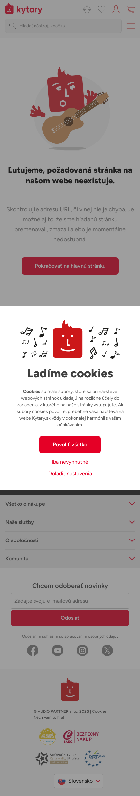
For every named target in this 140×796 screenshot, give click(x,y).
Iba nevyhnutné (70, 462)
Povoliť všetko (70, 444)
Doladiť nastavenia (70, 473)
